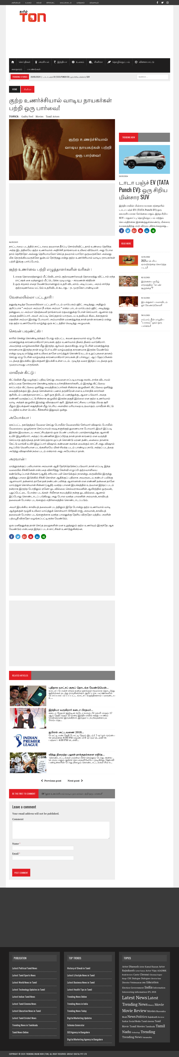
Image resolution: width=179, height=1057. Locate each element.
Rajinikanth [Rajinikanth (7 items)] (152, 1017)
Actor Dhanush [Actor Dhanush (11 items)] (130, 966)
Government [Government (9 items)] (137, 987)
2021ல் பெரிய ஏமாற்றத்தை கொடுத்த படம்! (153, 264)
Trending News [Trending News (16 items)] (132, 1037)
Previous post (51, 780)
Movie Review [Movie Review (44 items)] (134, 1010)
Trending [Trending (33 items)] (148, 1031)
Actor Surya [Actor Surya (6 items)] (140, 971)
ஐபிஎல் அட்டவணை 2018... (66, 732)
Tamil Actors (52, 116)
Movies (39, 116)
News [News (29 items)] (131, 1016)
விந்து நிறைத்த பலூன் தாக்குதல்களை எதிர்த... (77, 754)
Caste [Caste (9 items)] (136, 974)
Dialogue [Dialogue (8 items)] (136, 978)
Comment (18, 819)
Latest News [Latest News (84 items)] (134, 998)
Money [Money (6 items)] (151, 1005)
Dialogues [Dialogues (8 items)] (145, 978)
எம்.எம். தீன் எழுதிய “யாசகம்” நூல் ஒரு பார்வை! (152, 322)
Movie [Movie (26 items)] (159, 1004)
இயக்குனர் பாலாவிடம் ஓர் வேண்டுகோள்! (154, 303)
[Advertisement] (117, 31)
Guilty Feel (27, 116)
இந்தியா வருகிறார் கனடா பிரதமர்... (71, 710)
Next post (75, 780)
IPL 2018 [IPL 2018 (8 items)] (152, 992)
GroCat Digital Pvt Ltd (77, 1054)
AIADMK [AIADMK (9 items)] (161, 970)
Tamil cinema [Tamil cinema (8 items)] (147, 1021)
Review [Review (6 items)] (161, 1017)
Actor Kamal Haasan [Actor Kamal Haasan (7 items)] (148, 966)
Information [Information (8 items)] (159, 987)
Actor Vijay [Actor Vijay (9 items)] (151, 970)
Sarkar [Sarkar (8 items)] (125, 1021)
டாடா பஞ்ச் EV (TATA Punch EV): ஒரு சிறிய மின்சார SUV (144, 189)
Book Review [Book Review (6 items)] (127, 974)
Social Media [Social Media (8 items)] (135, 1021)
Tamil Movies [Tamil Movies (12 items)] (137, 1026)
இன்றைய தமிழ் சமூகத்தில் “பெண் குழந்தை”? (151, 284)
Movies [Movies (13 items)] (151, 1011)
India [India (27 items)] (148, 987)
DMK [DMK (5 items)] (144, 983)
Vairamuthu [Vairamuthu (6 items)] (147, 1037)
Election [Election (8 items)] (126, 987)
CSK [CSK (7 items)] (129, 978)
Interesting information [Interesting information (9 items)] (134, 991)
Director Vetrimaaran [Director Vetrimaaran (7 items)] (131, 982)
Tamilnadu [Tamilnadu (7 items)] (150, 1026)
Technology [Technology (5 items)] (135, 1032)
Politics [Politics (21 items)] (141, 1016)
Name (15, 843)
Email (15, 853)
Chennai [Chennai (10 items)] (144, 974)
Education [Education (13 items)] (152, 982)
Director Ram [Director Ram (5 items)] (156, 978)
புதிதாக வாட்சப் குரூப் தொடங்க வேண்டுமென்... (79, 687)
